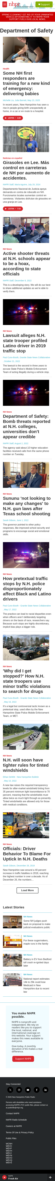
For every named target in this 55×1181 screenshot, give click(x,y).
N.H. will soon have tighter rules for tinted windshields (26, 765)
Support (45, 4)
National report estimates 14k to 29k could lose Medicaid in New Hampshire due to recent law (36, 985)
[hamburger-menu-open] (4, 4)
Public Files (11, 1138)
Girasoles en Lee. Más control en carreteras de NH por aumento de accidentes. (26, 170)
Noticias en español (12, 158)
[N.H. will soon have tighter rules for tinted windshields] (26, 737)
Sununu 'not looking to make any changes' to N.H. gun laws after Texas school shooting (27, 506)
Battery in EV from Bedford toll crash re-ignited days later (37, 962)
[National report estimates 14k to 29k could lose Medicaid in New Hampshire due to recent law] (12, 979)
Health (6, 69)
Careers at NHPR (14, 1126)
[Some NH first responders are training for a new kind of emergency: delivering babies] (26, 50)
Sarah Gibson (9, 520)
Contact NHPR (12, 1113)
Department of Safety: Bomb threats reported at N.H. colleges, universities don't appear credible (26, 426)
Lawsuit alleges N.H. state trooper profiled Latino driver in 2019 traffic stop (25, 343)
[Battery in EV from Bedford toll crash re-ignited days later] (12, 960)
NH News (7, 249)
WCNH (9, 1144)
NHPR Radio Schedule (16, 1120)
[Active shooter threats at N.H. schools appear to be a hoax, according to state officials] (26, 230)
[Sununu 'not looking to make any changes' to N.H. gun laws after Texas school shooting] (26, 475)
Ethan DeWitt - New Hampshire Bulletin (21, 777)
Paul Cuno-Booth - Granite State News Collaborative (27, 606)
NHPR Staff (8, 280)
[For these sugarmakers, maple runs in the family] (12, 941)
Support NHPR (23, 1058)
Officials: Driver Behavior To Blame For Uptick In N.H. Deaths (27, 853)
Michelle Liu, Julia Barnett (14, 100)
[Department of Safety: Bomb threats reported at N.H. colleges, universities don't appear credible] (26, 393)
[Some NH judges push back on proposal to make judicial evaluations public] (12, 922)
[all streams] (51, 1177)
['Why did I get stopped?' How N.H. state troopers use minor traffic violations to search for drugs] (26, 648)
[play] (4, 1177)
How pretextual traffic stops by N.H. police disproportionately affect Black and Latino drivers (27, 588)
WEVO (9, 1158)
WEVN (9, 1155)
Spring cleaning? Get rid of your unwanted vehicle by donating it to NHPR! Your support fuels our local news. (27, 17)
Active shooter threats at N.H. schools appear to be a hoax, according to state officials (26, 263)
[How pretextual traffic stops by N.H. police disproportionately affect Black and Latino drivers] (26, 555)
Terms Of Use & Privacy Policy (20, 1132)
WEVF (9, 1148)
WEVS (9, 1163)
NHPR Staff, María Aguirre (15, 184)
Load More (27, 890)
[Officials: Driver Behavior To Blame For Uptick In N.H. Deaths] (26, 825)
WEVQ (9, 1160)
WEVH (9, 1151)
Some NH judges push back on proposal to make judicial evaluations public (36, 924)
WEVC (9, 1146)
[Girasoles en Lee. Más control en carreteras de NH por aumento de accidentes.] (26, 139)
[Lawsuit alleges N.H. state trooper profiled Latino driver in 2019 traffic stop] (26, 312)
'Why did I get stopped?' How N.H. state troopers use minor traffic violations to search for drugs (26, 681)
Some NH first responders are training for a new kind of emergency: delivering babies (26, 83)
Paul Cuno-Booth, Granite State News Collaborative (26, 357)
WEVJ (9, 1153)
